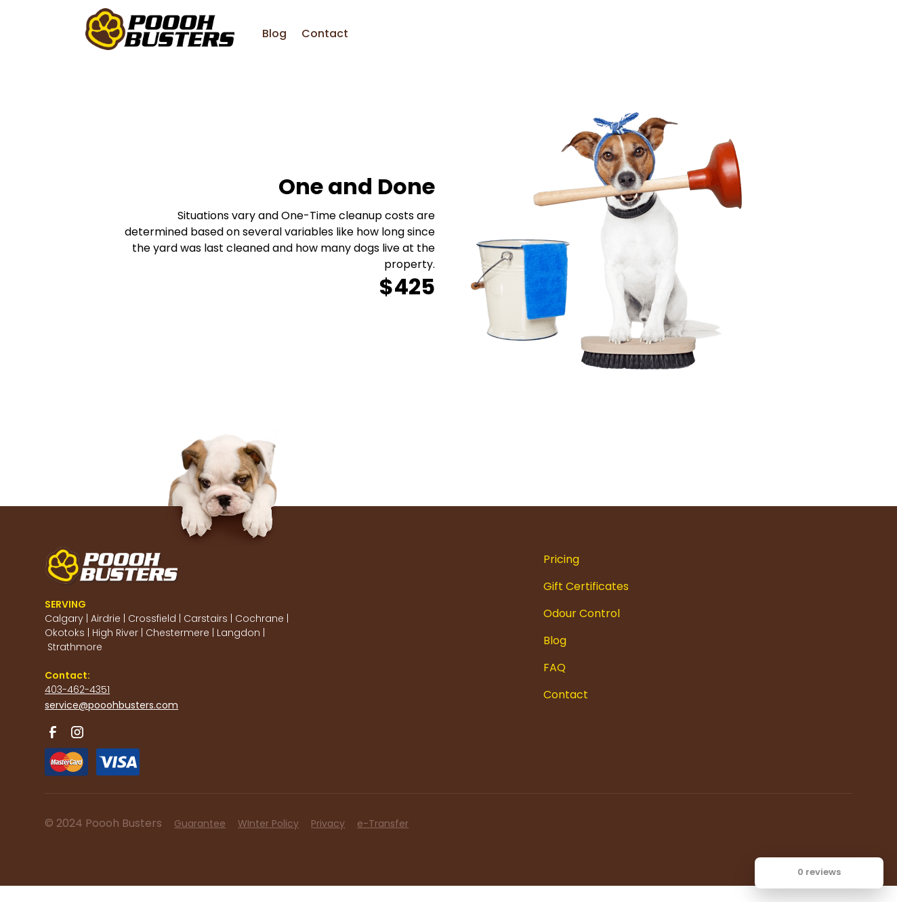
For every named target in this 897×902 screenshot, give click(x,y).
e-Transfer (383, 823)
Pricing (561, 559)
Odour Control (581, 613)
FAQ (554, 667)
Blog (274, 33)
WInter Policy (268, 823)
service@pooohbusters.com (111, 705)
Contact (324, 33)
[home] (132, 20)
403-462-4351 (77, 689)
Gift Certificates (586, 586)
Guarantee (200, 823)
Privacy (328, 823)
